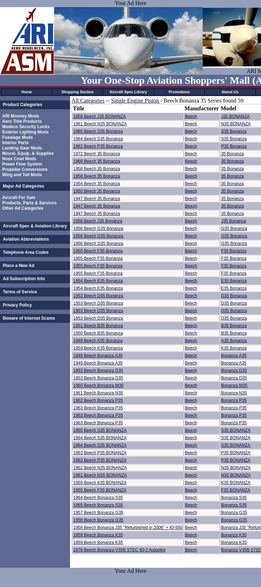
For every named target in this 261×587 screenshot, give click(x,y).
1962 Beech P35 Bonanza (98, 146)
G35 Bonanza (234, 228)
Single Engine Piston (135, 101)
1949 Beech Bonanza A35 (98, 355)
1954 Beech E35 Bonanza (98, 280)
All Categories (88, 101)
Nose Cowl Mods (19, 158)
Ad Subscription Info (24, 278)
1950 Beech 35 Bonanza (96, 191)
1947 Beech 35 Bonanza (96, 198)
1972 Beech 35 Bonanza (96, 153)
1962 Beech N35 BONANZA (100, 467)
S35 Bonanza (234, 131)
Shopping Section (78, 92)
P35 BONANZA (236, 452)
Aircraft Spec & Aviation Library (35, 226)
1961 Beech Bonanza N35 (98, 393)
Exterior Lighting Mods (25, 132)
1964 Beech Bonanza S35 (98, 497)
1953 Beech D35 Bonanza (98, 295)
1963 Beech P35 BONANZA (100, 452)
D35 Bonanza (234, 295)
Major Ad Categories (23, 186)
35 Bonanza (232, 153)
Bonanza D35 (234, 370)
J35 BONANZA (235, 116)
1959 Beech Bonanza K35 (98, 535)
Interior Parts (15, 142)
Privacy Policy (17, 305)
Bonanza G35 (234, 512)
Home (26, 92)
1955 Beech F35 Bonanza (98, 250)
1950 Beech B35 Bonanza (98, 333)
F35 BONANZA (235, 490)
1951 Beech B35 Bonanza (98, 325)
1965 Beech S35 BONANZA (100, 430)
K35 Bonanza (234, 348)
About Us (230, 92)
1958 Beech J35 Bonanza (97, 221)
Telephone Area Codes (26, 252)
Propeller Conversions (25, 169)
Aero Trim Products (22, 121)
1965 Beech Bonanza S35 (98, 505)
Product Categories (22, 104)
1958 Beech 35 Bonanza (96, 168)
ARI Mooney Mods (20, 116)
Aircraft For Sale (18, 197)
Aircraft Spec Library (128, 92)
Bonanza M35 (234, 385)
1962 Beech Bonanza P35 (98, 400)
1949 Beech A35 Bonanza (98, 340)
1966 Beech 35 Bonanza (96, 161)
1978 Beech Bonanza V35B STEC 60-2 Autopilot (119, 549)
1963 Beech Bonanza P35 (98, 407)
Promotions (179, 92)
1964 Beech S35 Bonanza (98, 138)
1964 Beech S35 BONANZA (100, 437)
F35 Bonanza (233, 250)
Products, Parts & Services (29, 202)
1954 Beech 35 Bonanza (96, 183)
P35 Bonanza (234, 146)
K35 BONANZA (236, 482)
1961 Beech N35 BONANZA (100, 123)
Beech (191, 116)
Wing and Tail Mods (22, 174)
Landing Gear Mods (22, 148)
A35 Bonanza (234, 340)
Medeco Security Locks (25, 126)
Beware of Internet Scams (29, 318)
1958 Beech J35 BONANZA (99, 116)
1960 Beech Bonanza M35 (98, 385)
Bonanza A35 (233, 355)
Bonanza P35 (234, 400)
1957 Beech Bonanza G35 (98, 512)
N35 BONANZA (236, 123)
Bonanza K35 (234, 535)
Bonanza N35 (234, 393)
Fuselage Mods (17, 137)
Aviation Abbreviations (26, 239)
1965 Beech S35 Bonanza (98, 131)
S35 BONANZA (236, 430)
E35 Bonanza (234, 280)
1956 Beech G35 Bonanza (98, 228)
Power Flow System (22, 164)
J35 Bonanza (233, 221)
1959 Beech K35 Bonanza (98, 348)
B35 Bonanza (234, 325)
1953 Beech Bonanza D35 (98, 370)
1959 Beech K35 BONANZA (100, 482)
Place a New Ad (18, 265)
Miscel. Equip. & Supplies (28, 153)
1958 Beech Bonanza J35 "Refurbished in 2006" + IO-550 (127, 527)
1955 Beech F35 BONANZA (99, 490)
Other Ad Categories (22, 208)
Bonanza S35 (234, 497)
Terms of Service (20, 291)
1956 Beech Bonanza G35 (98, 520)
